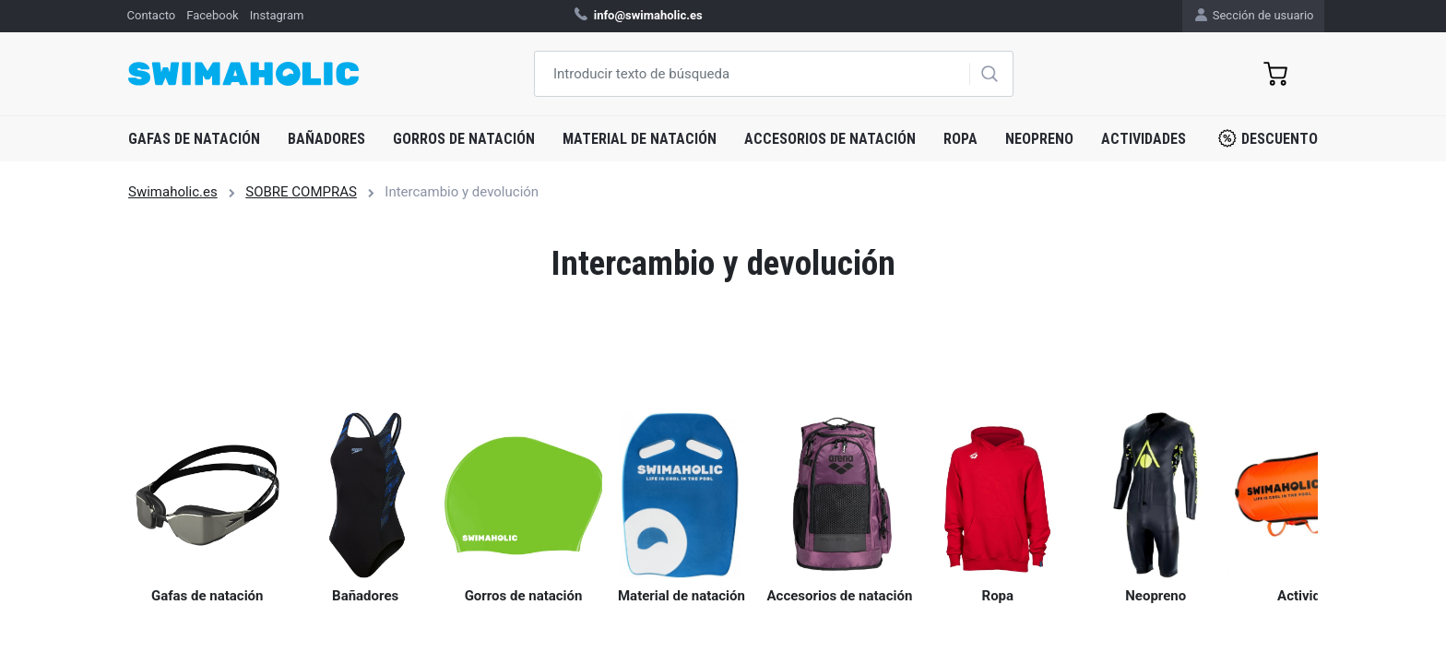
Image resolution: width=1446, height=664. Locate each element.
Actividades (1143, 139)
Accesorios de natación (830, 139)
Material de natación (640, 139)
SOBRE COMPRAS (301, 192)
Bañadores (326, 139)
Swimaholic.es (173, 192)
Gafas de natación (194, 139)
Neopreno (1039, 139)
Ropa (960, 139)
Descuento (1268, 138)
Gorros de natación (464, 139)
